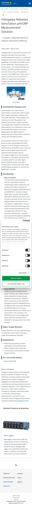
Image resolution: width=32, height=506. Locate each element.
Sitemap (16, 499)
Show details (23, 273)
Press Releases (24, 9)
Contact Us (6, 486)
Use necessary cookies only (15, 284)
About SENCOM (10, 361)
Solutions (20, 473)
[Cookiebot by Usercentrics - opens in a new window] (23, 221)
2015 (4, 12)
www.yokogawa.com (21, 401)
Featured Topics (8, 482)
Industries (6, 473)
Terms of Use (16, 495)
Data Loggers (9, 435)
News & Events (14, 9)
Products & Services (9, 477)
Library (19, 477)
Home (6, 9)
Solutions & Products (13, 12)
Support (19, 482)
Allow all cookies (16, 278)
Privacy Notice (16, 497)
